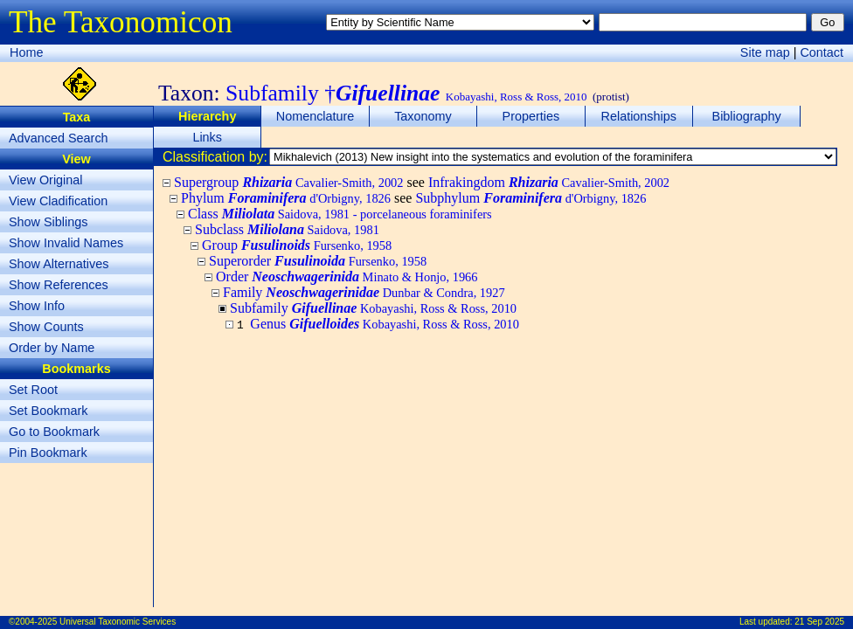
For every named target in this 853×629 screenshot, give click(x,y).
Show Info (37, 306)
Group (297, 245)
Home (26, 52)
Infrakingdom (548, 182)
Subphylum (530, 197)
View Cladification (58, 201)
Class (340, 213)
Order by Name (51, 348)
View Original (46, 180)
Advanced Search (58, 138)
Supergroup (289, 182)
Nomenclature (315, 116)
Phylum (286, 197)
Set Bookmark (48, 411)
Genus (384, 323)
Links (207, 137)
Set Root (33, 390)
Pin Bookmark (48, 453)
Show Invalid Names (66, 243)
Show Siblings (48, 222)
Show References (58, 285)
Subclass (287, 229)
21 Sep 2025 (819, 621)
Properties (531, 116)
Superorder (317, 260)
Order (347, 276)
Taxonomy (423, 116)
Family (364, 292)
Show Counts (46, 327)
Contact (821, 52)
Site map (765, 52)
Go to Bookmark (54, 432)
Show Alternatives (58, 264)
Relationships (638, 116)
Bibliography (746, 116)
